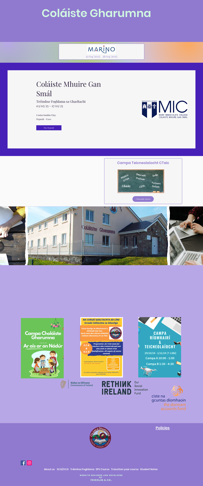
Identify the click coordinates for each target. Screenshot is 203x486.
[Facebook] (23, 462)
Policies (163, 428)
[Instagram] (29, 462)
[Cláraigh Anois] (143, 199)
